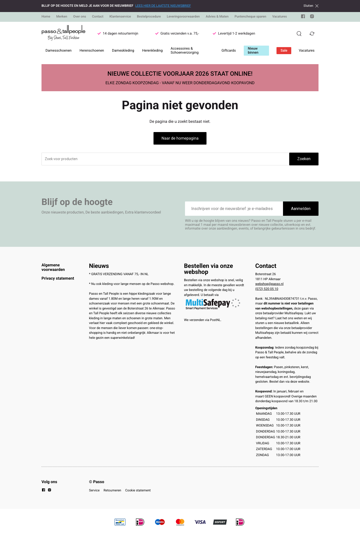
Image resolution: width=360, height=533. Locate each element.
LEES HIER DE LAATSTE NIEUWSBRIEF (163, 6)
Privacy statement (58, 278)
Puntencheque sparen (250, 17)
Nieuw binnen (253, 51)
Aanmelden (300, 208)
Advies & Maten (217, 17)
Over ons (79, 17)
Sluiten (311, 6)
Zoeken (303, 158)
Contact (98, 17)
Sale (283, 51)
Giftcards (229, 51)
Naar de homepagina (180, 138)
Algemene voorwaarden (53, 267)
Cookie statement (138, 490)
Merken (61, 17)
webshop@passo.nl (269, 284)
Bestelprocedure (149, 17)
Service (94, 490)
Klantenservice (120, 17)
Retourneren (112, 490)
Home (46, 17)
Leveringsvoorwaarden (183, 17)
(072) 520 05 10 (266, 289)
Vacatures (279, 17)
